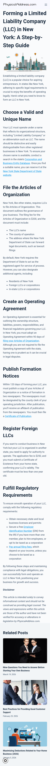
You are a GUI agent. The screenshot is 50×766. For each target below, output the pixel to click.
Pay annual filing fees (20, 546)
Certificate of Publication (18, 416)
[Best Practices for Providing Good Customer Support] (25, 692)
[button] (5, 760)
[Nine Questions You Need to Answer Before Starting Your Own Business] (25, 650)
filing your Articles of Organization (21, 340)
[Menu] (46, 4)
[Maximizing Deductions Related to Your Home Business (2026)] (25, 734)
